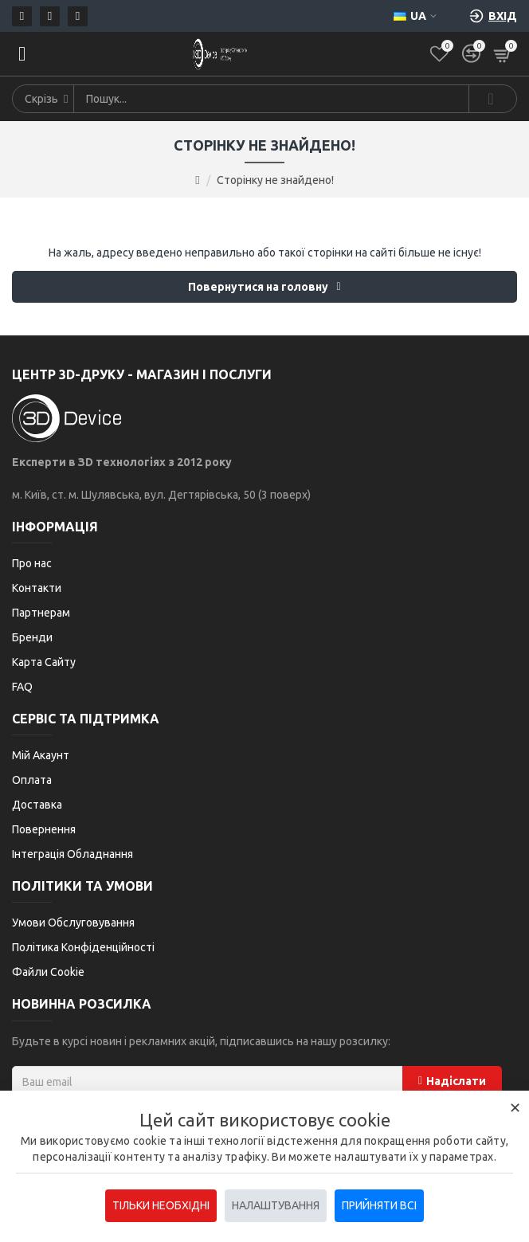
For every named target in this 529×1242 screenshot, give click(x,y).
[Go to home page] (197, 180)
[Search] (492, 98)
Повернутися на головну (258, 286)
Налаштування (275, 1205)
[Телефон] (50, 16)
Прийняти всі (379, 1205)
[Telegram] (78, 16)
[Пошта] (22, 16)
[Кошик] (503, 54)
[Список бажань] (439, 54)
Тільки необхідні (161, 1205)
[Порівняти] (471, 54)
